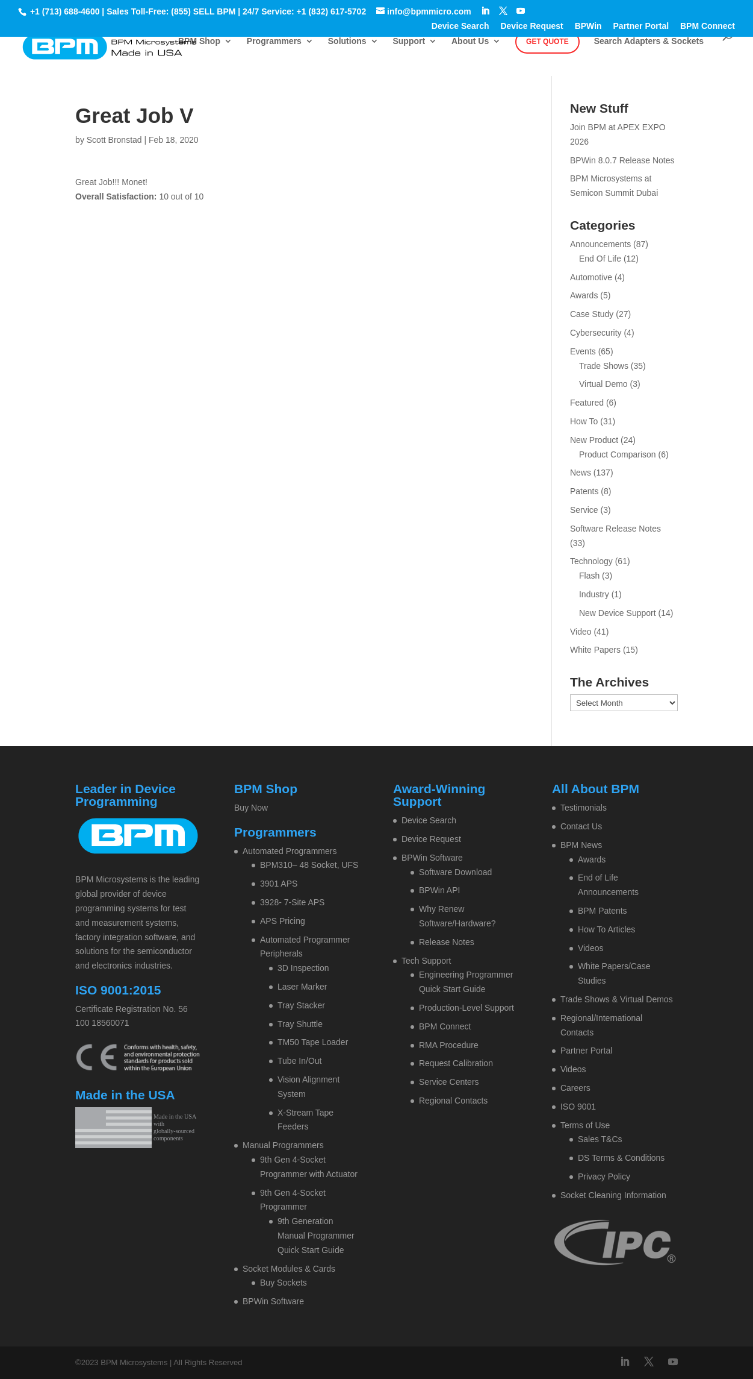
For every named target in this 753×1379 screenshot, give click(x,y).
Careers (575, 1088)
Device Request (531, 26)
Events (583, 351)
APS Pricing (282, 921)
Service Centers (449, 1082)
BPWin (588, 26)
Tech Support (426, 961)
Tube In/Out (299, 1061)
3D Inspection (303, 968)
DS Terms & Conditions (621, 1158)
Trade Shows (603, 366)
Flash (589, 575)
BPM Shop (199, 41)
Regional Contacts (453, 1100)
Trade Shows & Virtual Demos (616, 999)
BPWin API (439, 890)
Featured (587, 402)
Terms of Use (585, 1125)
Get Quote (547, 41)
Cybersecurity (596, 333)
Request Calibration (456, 1063)
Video (581, 631)
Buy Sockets (283, 1282)
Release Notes (446, 942)
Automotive (591, 277)
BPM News (581, 845)
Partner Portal (641, 26)
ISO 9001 (578, 1106)
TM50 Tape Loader (312, 1042)
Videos (591, 948)
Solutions (347, 41)
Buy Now (251, 807)
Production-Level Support (466, 1008)
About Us (470, 41)
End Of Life (600, 258)
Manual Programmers (283, 1145)
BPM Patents (602, 911)
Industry (594, 594)
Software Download (455, 872)
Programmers (274, 41)
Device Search (460, 26)
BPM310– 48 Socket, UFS (309, 865)
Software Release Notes (615, 528)
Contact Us (581, 826)
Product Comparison (617, 454)
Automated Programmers (289, 851)
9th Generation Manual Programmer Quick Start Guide (316, 1235)
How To (584, 421)
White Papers (595, 650)
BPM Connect (707, 26)
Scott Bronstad (114, 140)
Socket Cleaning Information (613, 1195)
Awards (584, 295)
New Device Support (617, 613)
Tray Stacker (301, 1005)
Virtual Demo (603, 384)
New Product (594, 440)
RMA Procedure (449, 1045)
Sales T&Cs (600, 1139)
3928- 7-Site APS (292, 902)
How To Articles (606, 929)
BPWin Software (273, 1301)
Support (408, 41)
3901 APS (278, 883)
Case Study (591, 314)
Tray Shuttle (300, 1024)
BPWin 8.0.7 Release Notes (622, 160)
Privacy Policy (604, 1176)
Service (584, 510)
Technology (591, 561)
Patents (584, 491)
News (580, 472)
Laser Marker (302, 986)
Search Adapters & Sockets (649, 41)
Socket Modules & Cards (289, 1269)
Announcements (600, 244)
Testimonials (583, 807)
